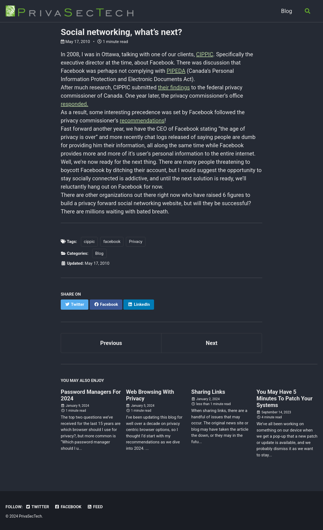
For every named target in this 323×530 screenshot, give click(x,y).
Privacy (135, 241)
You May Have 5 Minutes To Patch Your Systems (284, 398)
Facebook (68, 506)
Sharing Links (208, 392)
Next (212, 343)
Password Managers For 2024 (91, 395)
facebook (111, 241)
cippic (89, 241)
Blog (286, 11)
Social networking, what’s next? (121, 32)
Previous (111, 343)
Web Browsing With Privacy (150, 395)
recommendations (142, 120)
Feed (95, 506)
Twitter (37, 506)
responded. (74, 104)
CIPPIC (204, 54)
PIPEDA (175, 71)
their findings (174, 87)
